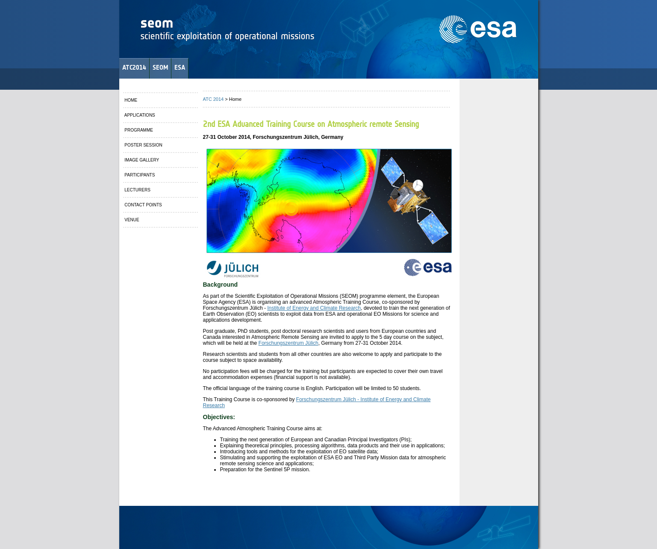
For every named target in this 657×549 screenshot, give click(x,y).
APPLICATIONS (139, 115)
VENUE (131, 219)
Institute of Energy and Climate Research (314, 308)
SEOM (160, 67)
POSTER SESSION (143, 145)
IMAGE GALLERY (141, 160)
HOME (131, 100)
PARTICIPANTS (139, 175)
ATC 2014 (213, 99)
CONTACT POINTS (143, 205)
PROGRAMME (138, 130)
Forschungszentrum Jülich (288, 343)
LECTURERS (137, 190)
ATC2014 (134, 67)
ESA (179, 67)
